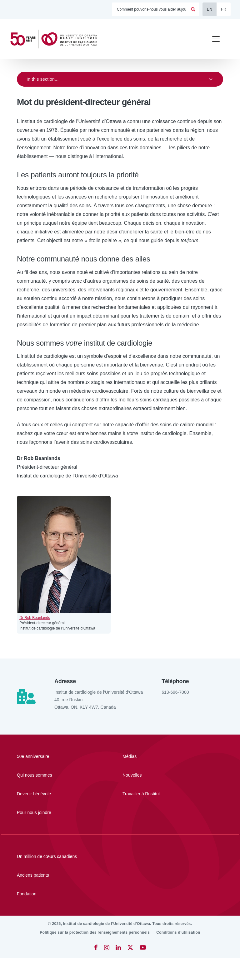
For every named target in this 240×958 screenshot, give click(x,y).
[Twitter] (130, 947)
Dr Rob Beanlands (34, 618)
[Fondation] (120, 893)
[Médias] (157, 756)
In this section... (43, 79)
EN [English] (209, 9)
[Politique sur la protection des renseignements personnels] (95, 932)
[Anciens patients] (120, 875)
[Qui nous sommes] (51, 775)
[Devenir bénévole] (51, 793)
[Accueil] (56, 39)
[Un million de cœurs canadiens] (120, 856)
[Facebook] (96, 947)
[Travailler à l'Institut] (157, 793)
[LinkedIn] (118, 947)
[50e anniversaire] (51, 756)
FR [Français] (223, 9)
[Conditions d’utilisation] (178, 932)
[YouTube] (143, 947)
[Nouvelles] (157, 775)
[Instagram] (106, 947)
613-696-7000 (175, 692)
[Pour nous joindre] (51, 812)
